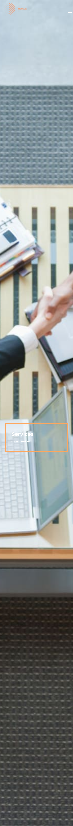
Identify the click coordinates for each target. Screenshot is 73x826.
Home (14, 441)
